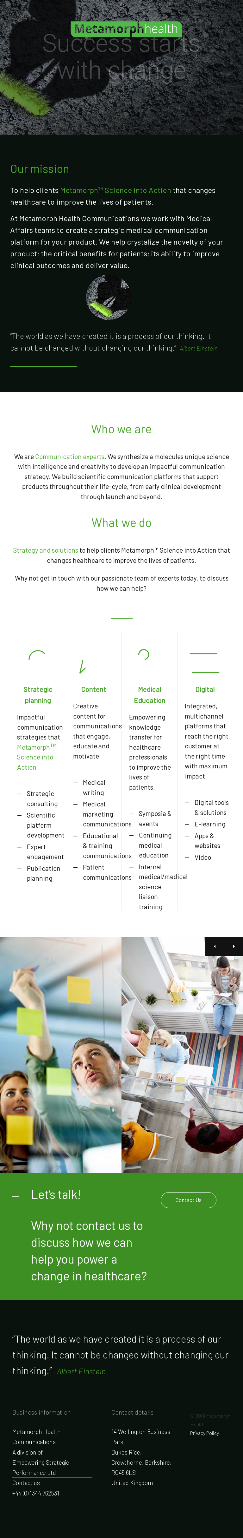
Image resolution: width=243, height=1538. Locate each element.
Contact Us (189, 1200)
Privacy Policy (204, 1433)
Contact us (26, 1482)
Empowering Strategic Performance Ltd (40, 1467)
